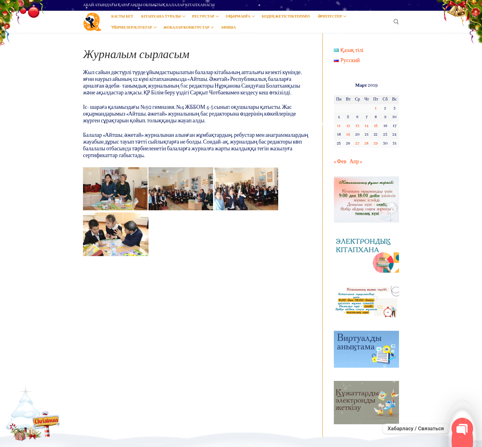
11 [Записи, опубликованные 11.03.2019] (339, 126)
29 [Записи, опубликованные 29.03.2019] (376, 143)
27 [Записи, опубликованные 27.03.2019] (357, 143)
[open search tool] (396, 22)
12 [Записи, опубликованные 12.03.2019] (348, 126)
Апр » (356, 162)
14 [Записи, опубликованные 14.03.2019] (367, 126)
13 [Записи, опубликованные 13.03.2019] (357, 126)
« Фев (340, 162)
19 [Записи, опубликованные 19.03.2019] (348, 134)
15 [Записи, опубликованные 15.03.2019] (376, 126)
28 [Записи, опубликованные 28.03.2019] (367, 143)
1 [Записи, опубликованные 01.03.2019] (376, 108)
